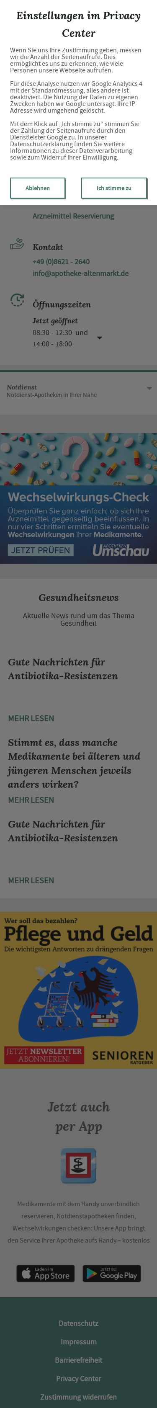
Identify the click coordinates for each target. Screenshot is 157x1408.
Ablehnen (38, 188)
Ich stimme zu (114, 188)
